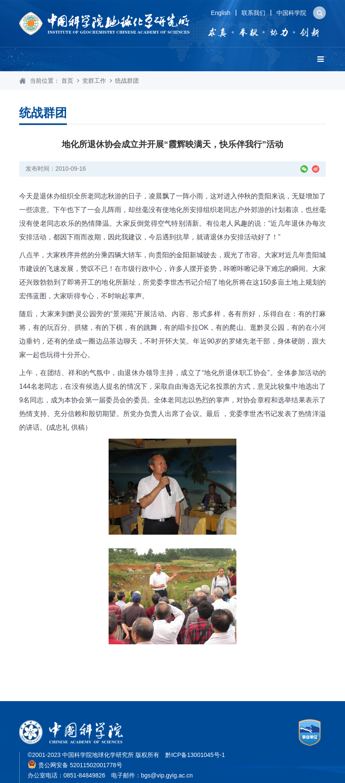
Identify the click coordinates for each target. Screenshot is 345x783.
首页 (67, 80)
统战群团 (127, 80)
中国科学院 (291, 12)
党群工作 (94, 80)
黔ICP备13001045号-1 (195, 754)
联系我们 (253, 12)
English (220, 12)
